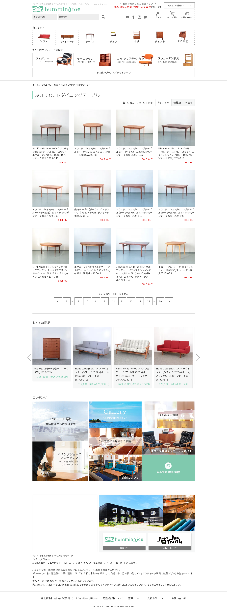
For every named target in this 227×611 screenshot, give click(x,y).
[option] (51, 354)
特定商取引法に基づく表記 (55, 598)
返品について (135, 598)
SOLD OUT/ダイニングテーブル (76, 84)
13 (139, 301)
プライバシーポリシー (86, 598)
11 (122, 301)
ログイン (157, 17)
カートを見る (172, 17)
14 (148, 301)
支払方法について (157, 598)
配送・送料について (113, 598)
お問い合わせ (187, 17)
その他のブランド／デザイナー (112, 72)
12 (131, 301)
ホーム (35, 84)
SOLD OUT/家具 (50, 84)
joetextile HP (169, 548)
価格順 (177, 102)
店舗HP (123, 548)
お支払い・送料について (178, 5)
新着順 (189, 102)
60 (160, 301)
